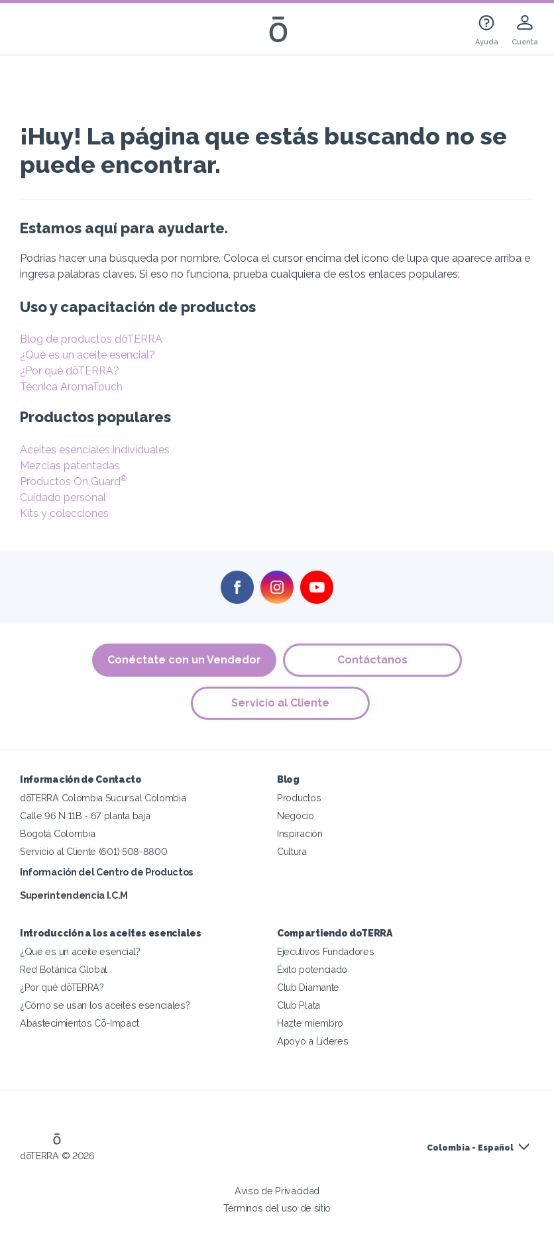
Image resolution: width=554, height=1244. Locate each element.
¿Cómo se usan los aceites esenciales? (105, 1005)
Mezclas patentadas (70, 465)
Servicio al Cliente (280, 703)
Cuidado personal (63, 497)
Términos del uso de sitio (277, 1208)
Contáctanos (372, 659)
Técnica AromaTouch (71, 386)
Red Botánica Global (63, 969)
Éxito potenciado (312, 969)
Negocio (295, 815)
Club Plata (298, 1005)
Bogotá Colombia (57, 833)
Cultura (292, 851)
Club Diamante (308, 987)
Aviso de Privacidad (277, 1190)
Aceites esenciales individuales (95, 449)
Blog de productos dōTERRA (91, 339)
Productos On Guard (73, 481)
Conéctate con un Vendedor (184, 659)
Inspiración (300, 833)
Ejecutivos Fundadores (325, 951)
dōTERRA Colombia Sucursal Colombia (103, 797)
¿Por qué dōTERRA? (69, 371)
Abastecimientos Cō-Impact (79, 1023)
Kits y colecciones (64, 513)
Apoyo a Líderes (312, 1040)
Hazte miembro (310, 1023)
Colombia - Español (470, 1148)
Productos (299, 797)
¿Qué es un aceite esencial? (87, 355)
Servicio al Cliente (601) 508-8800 (93, 851)
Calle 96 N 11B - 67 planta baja (85, 815)
